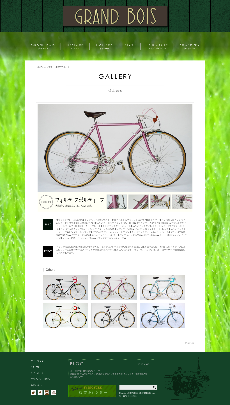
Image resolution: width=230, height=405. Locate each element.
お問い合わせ (37, 385)
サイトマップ (37, 361)
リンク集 (35, 367)
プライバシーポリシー (41, 379)
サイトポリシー (38, 373)
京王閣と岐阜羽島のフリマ (85, 370)
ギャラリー (49, 67)
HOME (39, 67)
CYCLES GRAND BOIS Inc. (142, 393)
